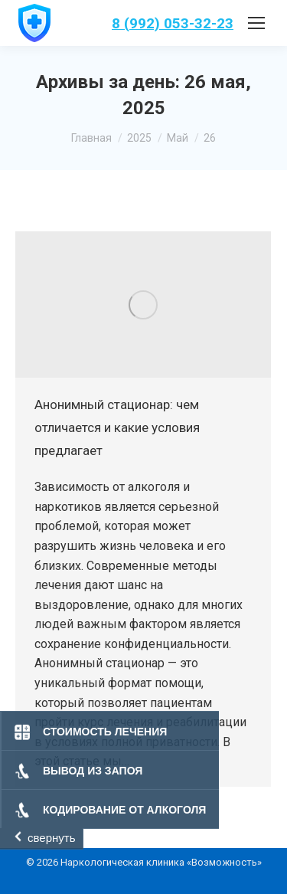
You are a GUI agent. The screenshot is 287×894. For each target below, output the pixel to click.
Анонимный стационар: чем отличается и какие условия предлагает (117, 427)
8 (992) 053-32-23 (172, 23)
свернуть (51, 837)
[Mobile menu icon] (256, 23)
